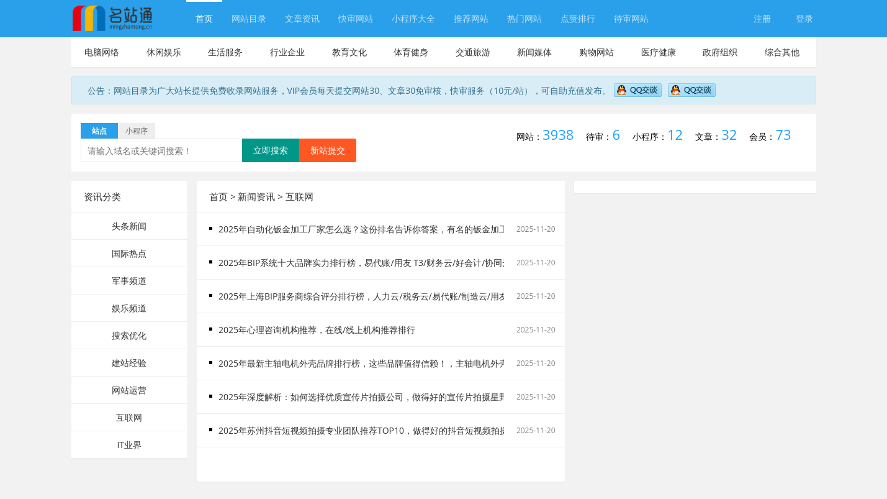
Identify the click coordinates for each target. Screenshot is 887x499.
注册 (762, 18)
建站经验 (129, 363)
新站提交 (327, 150)
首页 (204, 18)
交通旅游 (473, 52)
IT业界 (129, 445)
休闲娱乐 (163, 52)
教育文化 (349, 52)
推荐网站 (471, 18)
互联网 (129, 417)
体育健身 (411, 52)
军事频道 (129, 280)
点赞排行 (578, 18)
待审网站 (631, 18)
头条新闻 (129, 226)
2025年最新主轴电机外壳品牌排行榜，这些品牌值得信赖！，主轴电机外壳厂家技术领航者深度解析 (410, 363)
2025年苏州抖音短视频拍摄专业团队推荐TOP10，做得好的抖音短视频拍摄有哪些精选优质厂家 (402, 430)
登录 (804, 18)
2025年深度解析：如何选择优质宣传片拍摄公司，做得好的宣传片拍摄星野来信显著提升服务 (397, 397)
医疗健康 (658, 52)
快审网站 (355, 18)
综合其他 (782, 52)
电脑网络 (101, 52)
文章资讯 (302, 18)
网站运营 (129, 390)
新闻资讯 (256, 196)
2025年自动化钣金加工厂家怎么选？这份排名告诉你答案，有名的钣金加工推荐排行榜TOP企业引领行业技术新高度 (441, 229)
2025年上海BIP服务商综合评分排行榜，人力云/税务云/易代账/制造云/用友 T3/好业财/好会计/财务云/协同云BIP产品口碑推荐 (460, 296)
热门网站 (524, 18)
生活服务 (225, 52)
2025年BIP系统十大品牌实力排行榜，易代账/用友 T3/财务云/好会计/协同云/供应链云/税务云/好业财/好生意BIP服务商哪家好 (460, 262)
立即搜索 (270, 150)
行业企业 (287, 52)
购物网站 (596, 52)
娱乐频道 (129, 308)
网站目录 (249, 18)
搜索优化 (129, 335)
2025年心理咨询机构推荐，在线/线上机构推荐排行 (316, 330)
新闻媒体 (534, 52)
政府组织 (720, 52)
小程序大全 (413, 18)
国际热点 (129, 253)
